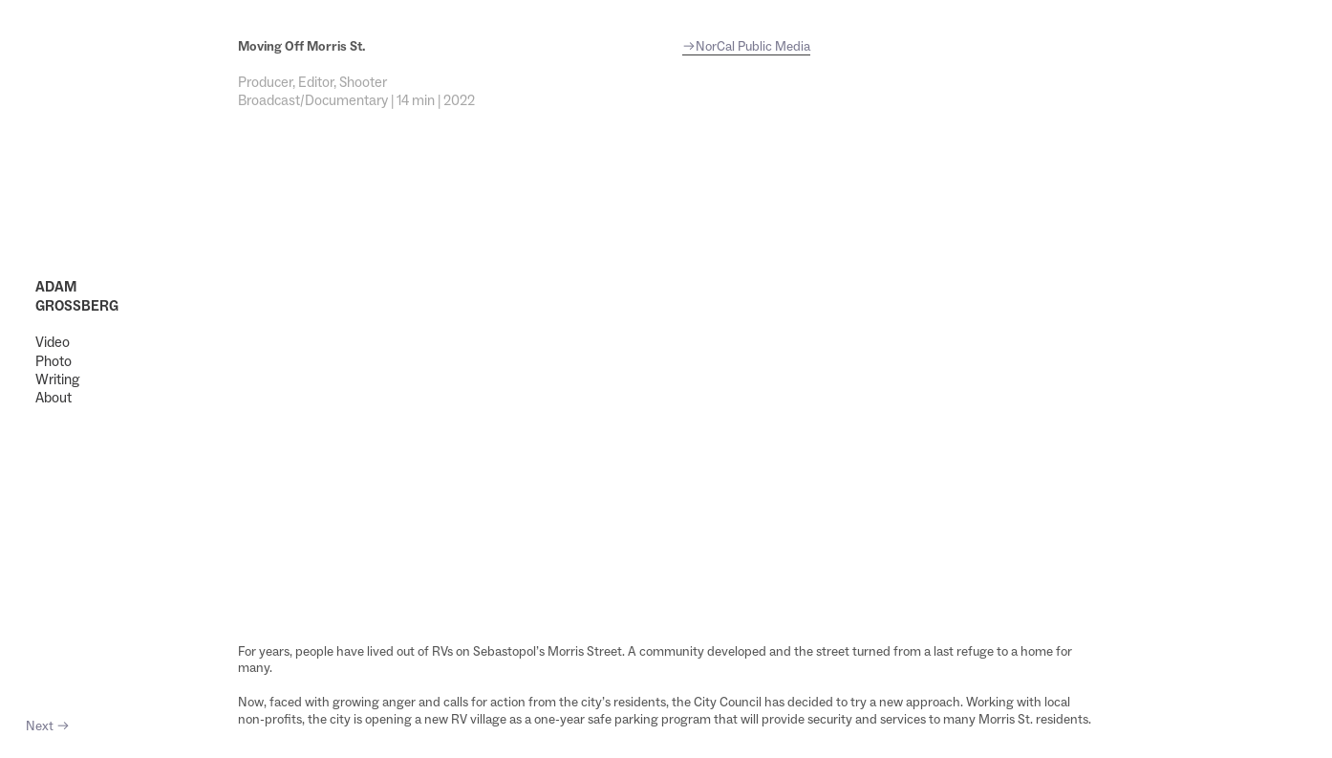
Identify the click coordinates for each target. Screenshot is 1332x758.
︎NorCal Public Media (746, 45)
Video (52, 342)
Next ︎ (48, 725)
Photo (53, 361)
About (53, 397)
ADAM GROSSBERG (76, 295)
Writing (57, 379)
